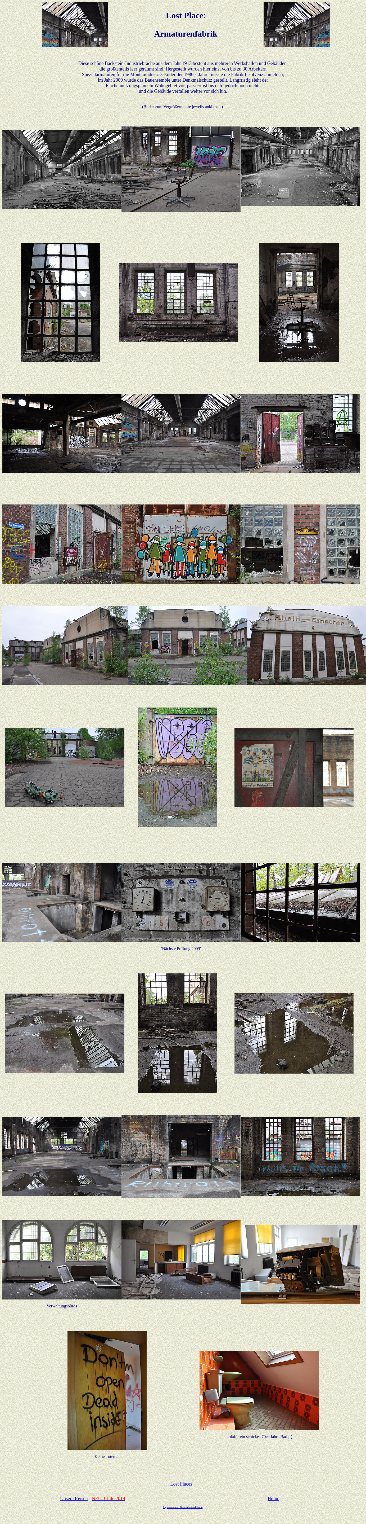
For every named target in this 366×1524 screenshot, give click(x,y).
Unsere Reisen (74, 1498)
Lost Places (181, 1484)
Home (273, 1498)
